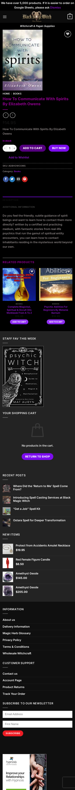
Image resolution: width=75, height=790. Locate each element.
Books (17, 93)
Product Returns (13, 687)
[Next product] (5, 115)
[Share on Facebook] (6, 179)
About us (9, 620)
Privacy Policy (12, 640)
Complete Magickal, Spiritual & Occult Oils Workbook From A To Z (19, 309)
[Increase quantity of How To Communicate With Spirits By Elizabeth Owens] (14, 148)
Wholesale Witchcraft (17, 653)
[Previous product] (12, 115)
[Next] (72, 299)
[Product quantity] (9, 148)
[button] (5, 17)
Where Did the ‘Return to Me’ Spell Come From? (40, 487)
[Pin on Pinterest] (25, 179)
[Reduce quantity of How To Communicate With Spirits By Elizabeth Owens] (5, 148)
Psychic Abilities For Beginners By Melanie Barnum (55, 309)
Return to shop (37, 456)
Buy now (59, 148)
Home (6, 93)
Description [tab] (10, 200)
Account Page (12, 680)
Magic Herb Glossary (17, 633)
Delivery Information (16, 626)
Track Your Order (14, 694)
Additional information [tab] (19, 207)
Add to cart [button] (19, 322)
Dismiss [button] (55, 7)
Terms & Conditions (16, 646)
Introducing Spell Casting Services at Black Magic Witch (41, 499)
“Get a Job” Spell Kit (26, 509)
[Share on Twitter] (12, 179)
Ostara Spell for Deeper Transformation (39, 520)
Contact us (10, 673)
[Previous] (3, 299)
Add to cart (32, 148)
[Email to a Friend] (18, 179)
